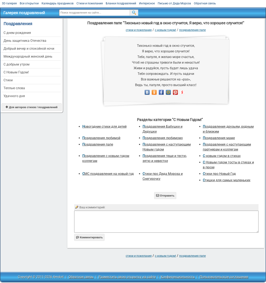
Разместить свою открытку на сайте (127, 277)
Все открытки (29, 3)
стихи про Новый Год (219, 174)
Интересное (147, 3)
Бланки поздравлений (121, 3)
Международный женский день (28, 56)
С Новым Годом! (16, 72)
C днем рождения (17, 33)
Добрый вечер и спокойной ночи (29, 49)
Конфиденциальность (178, 277)
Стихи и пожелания (89, 3)
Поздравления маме (219, 138)
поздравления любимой (101, 138)
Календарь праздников (58, 3)
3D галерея (9, 3)
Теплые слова (14, 88)
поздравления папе (192, 30)
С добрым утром (17, 64)
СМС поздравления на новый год (108, 174)
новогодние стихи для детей (104, 127)
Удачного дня (14, 96)
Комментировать (89, 237)
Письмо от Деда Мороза (174, 3)
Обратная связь (205, 3)
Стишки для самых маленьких (226, 180)
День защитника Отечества (25, 41)
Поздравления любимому (163, 138)
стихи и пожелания (139, 30)
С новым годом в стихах (222, 156)
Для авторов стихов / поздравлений (31, 107)
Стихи (8, 80)
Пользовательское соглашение (224, 277)
